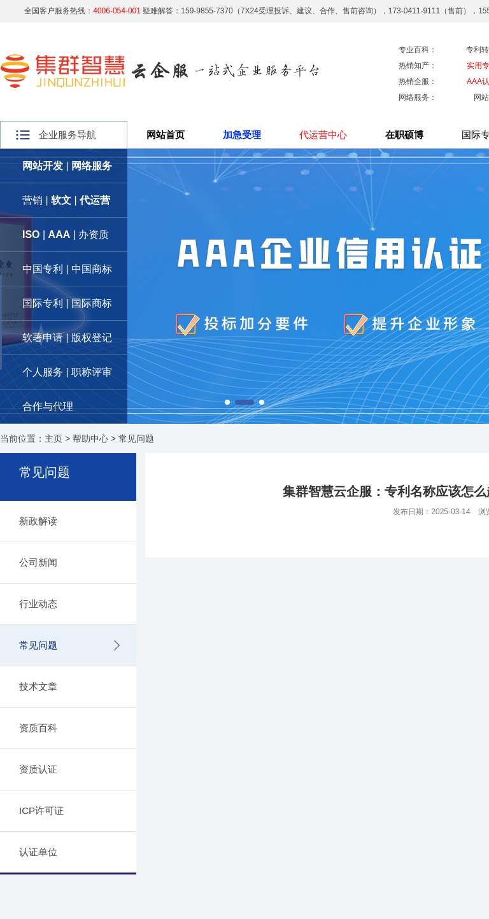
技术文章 (38, 686)
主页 (53, 438)
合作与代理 (47, 406)
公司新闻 (38, 562)
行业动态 (38, 603)
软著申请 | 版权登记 (67, 337)
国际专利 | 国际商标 (67, 303)
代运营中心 (323, 134)
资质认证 (38, 769)
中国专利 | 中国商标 (67, 268)
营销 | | (66, 200)
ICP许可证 (41, 810)
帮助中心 (90, 438)
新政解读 (38, 521)
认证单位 (38, 851)
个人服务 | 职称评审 (67, 372)
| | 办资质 (65, 234)
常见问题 (136, 438)
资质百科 (38, 727)
